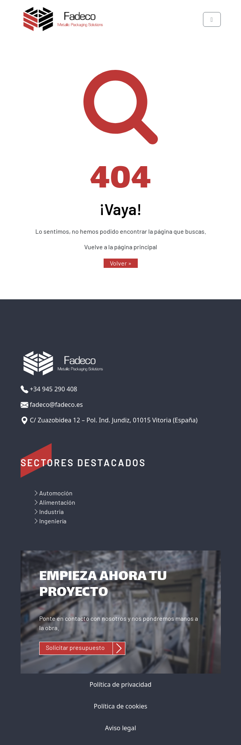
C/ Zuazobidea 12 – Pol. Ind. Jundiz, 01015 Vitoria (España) (109, 420)
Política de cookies (120, 706)
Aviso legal (120, 728)
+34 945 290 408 (49, 389)
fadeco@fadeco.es (52, 404)
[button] (120, 263)
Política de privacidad (121, 684)
